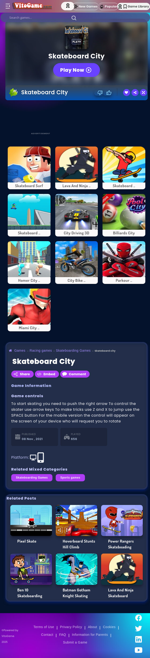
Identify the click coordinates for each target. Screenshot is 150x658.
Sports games (70, 477)
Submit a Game (75, 642)
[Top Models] (68, 5)
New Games (85, 6)
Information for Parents (90, 635)
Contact (47, 635)
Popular (108, 6)
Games (19, 350)
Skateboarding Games (73, 350)
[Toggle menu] (7, 6)
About (92, 627)
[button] (74, 17)
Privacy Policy (71, 627)
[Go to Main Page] (33, 6)
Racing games (41, 350)
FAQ (62, 635)
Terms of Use (43, 627)
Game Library (136, 6)
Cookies (109, 627)
